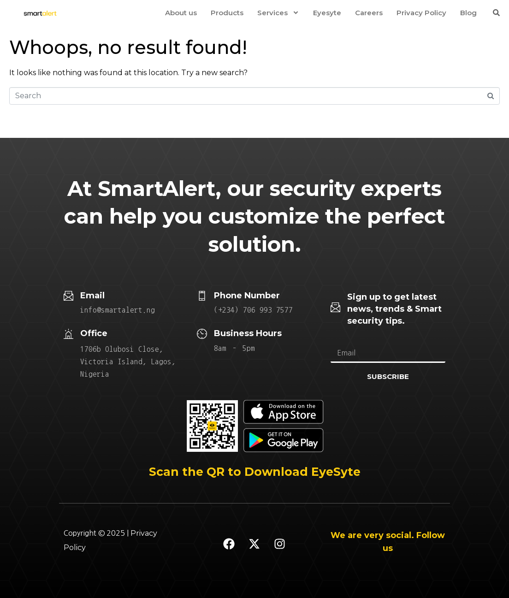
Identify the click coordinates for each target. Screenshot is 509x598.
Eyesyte (327, 12)
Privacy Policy (421, 12)
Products (227, 12)
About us (181, 12)
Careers (369, 12)
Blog (468, 12)
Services (278, 13)
